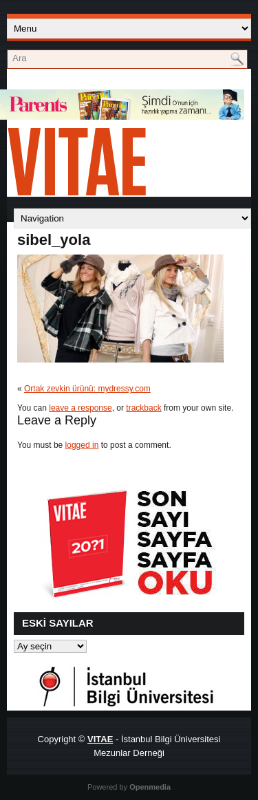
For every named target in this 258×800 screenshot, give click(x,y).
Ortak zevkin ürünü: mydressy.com (87, 388)
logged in (82, 445)
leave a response (80, 408)
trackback (143, 408)
